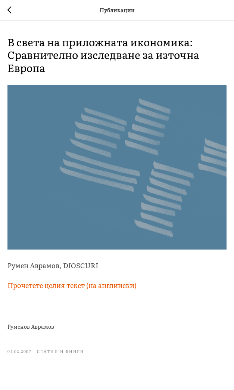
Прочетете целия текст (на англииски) (72, 285)
